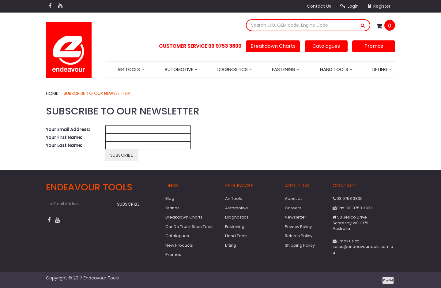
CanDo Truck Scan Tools (189, 227)
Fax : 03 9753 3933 (353, 208)
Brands (172, 208)
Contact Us (319, 6)
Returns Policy (298, 236)
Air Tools (130, 69)
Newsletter (295, 217)
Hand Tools (336, 69)
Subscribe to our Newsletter (97, 93)
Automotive (181, 69)
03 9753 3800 (348, 198)
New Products (179, 245)
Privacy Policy (298, 227)
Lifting (382, 69)
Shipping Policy (300, 245)
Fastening (286, 69)
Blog (169, 198)
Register (379, 6)
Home (52, 93)
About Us (294, 198)
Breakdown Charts (273, 46)
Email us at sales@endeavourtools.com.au (363, 246)
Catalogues (326, 46)
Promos (373, 46)
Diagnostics (234, 69)
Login (349, 6)
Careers (293, 208)
